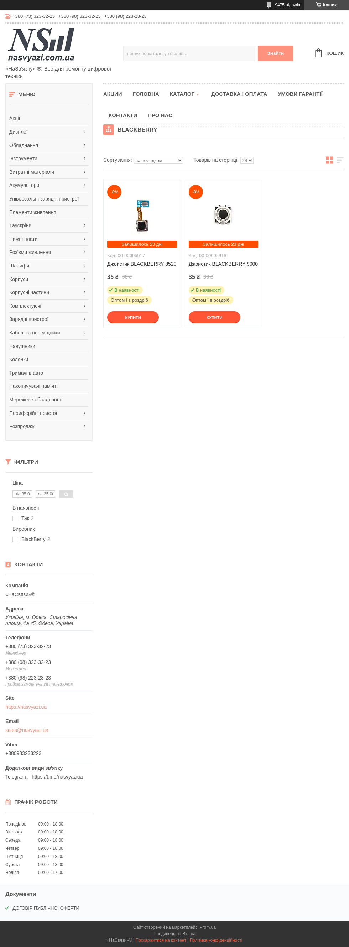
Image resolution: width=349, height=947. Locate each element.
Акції (14, 118)
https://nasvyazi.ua (26, 707)
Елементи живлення (32, 212)
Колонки (18, 359)
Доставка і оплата (239, 94)
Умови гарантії (300, 94)
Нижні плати (23, 239)
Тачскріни (20, 225)
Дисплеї (18, 132)
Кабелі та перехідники (34, 332)
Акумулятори (24, 185)
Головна (146, 94)
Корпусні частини (29, 292)
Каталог (182, 94)
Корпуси (18, 279)
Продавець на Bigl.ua (174, 933)
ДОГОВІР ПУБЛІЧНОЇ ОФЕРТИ (45, 908)
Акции (112, 94)
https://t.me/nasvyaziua (57, 777)
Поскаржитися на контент (161, 940)
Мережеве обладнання (35, 399)
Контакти (123, 115)
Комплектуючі (25, 306)
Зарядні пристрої (28, 319)
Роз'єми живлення (30, 252)
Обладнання (23, 145)
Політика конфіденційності (216, 940)
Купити (133, 318)
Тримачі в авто (26, 373)
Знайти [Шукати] (275, 53)
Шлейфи (19, 266)
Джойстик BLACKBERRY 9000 (223, 264)
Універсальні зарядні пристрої (44, 199)
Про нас (160, 115)
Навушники (22, 346)
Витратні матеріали (31, 172)
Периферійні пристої (33, 413)
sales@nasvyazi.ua (26, 730)
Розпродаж (22, 426)
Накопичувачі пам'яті (33, 386)
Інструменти (23, 158)
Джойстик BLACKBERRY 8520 (141, 264)
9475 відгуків (287, 4)
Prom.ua (208, 927)
